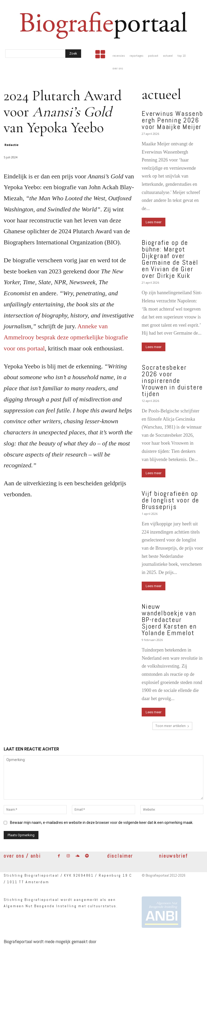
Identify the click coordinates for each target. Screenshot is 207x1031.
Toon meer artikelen (172, 725)
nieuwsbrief (173, 856)
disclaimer (120, 856)
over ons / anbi (22, 856)
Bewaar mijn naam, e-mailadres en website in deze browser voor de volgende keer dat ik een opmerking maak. (101, 822)
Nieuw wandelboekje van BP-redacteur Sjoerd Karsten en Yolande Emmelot (169, 619)
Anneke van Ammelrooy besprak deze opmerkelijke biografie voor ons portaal (66, 337)
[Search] (73, 53)
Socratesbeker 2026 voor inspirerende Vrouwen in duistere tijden (172, 380)
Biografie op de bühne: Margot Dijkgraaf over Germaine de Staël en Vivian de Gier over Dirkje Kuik (170, 259)
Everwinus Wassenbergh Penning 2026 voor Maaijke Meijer (172, 120)
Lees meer (153, 222)
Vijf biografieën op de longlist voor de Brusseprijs (170, 500)
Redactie (11, 145)
